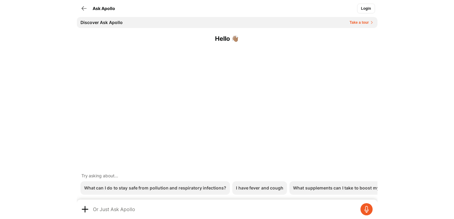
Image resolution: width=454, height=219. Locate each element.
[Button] (366, 8)
